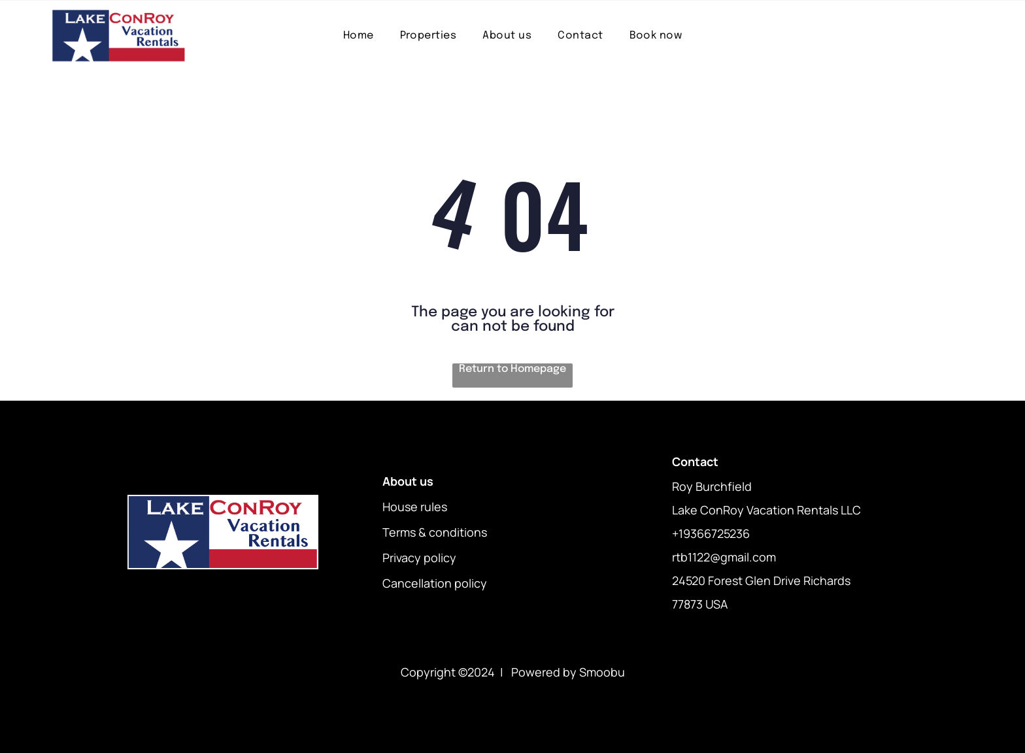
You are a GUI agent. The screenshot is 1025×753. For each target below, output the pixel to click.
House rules (414, 506)
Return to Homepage (512, 369)
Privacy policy (419, 557)
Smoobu (602, 672)
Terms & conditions (434, 532)
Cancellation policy (434, 583)
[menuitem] (358, 35)
